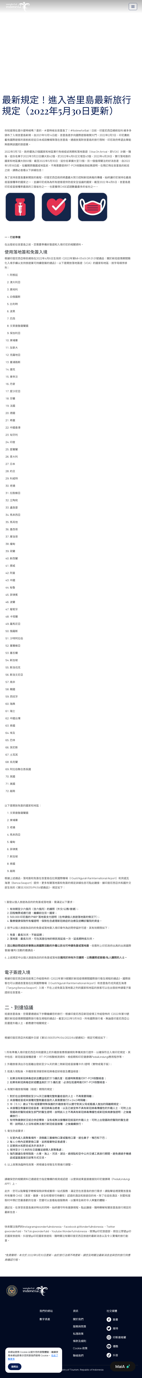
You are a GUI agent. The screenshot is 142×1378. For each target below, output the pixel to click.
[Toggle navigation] (133, 6)
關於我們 (78, 1319)
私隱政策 (78, 1334)
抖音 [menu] (112, 1355)
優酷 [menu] (112, 1346)
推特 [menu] (112, 1328)
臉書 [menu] (112, 1319)
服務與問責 (79, 1326)
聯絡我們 (78, 1355)
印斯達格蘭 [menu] (116, 1337)
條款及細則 (79, 1341)
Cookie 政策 (80, 1348)
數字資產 (45, 1319)
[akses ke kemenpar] (12, 1291)
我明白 (14, 1366)
